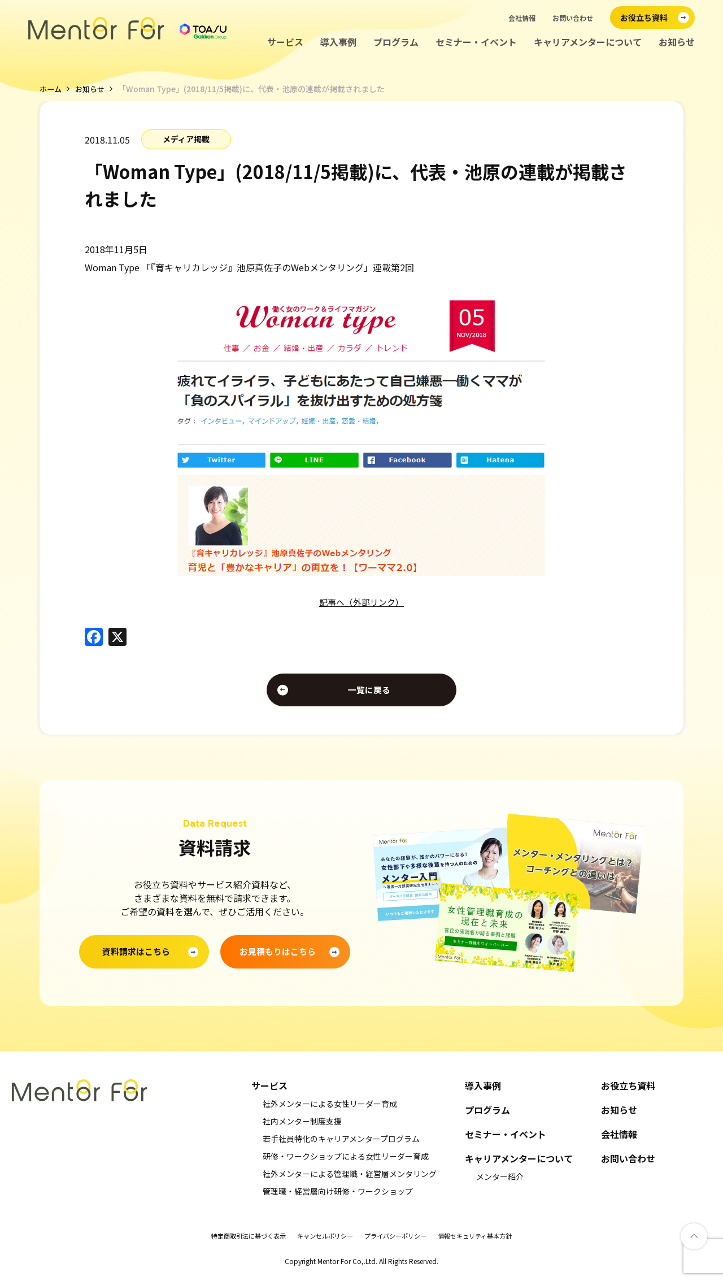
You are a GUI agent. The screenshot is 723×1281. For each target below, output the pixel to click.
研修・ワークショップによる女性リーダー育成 (346, 1160)
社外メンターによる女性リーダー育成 (330, 1108)
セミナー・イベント (476, 42)
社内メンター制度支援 (302, 1125)
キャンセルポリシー (322, 1240)
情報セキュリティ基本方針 (483, 1240)
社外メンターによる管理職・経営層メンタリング (350, 1178)
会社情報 (521, 18)
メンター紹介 (500, 1181)
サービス (285, 42)
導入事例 (338, 42)
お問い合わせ (572, 18)
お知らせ (677, 42)
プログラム (396, 42)
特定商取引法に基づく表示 (240, 1240)
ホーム (51, 89)
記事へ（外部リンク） (361, 602)
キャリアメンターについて (588, 42)
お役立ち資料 (628, 1090)
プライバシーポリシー (398, 1240)
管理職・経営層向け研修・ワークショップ (338, 1195)
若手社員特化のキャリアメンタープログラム (341, 1143)
